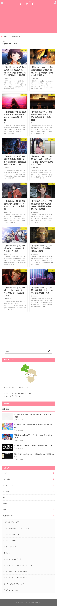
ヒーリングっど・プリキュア (14, 584)
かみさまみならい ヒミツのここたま (16, 528)
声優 (4, 509)
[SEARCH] (55, 2)
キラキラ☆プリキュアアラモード (15, 571)
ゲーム (5, 503)
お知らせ (6, 473)
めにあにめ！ (28, 3)
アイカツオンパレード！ (12, 534)
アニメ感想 (6, 491)
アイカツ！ (8, 553)
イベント (6, 497)
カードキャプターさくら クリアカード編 (18, 565)
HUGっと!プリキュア (11, 522)
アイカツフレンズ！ (11, 547)
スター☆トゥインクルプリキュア (15, 578)
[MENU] (2, 2)
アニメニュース (8, 485)
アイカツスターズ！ (11, 540)
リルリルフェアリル (11, 590)
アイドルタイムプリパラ (12, 559)
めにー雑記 (6, 479)
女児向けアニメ (8, 516)
